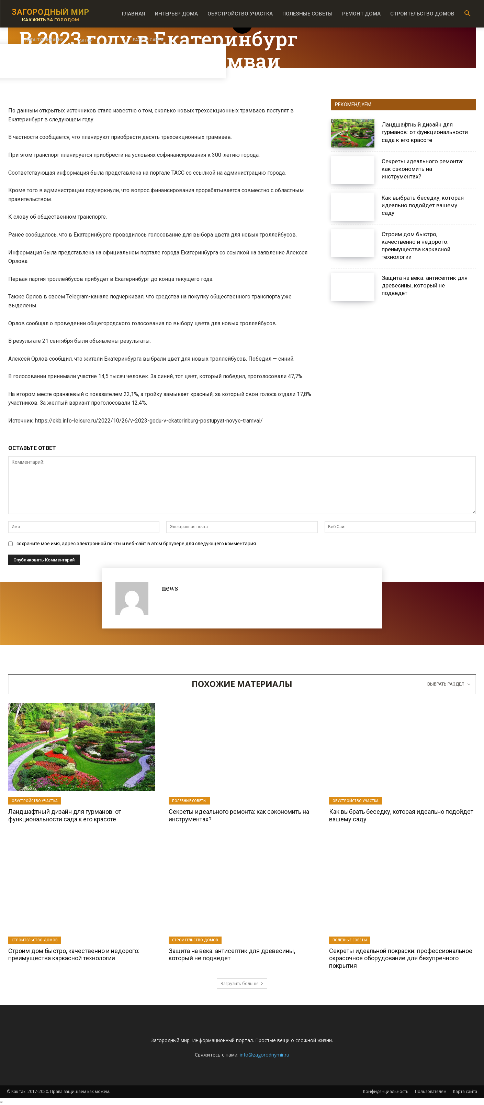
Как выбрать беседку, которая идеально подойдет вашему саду (423, 205)
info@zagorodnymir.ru (264, 1054)
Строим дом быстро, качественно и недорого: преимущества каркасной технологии (416, 245)
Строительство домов (35, 940)
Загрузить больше (242, 983)
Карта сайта (465, 1091)
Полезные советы (189, 800)
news (170, 587)
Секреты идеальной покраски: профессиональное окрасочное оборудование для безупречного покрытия (400, 958)
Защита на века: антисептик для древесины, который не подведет (425, 285)
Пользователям (431, 1091)
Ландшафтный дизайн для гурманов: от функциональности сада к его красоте (425, 132)
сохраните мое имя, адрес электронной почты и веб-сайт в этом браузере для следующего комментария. (136, 543)
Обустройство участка (35, 800)
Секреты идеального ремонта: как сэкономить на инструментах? (422, 169)
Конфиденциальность (385, 1091)
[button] (467, 14)
